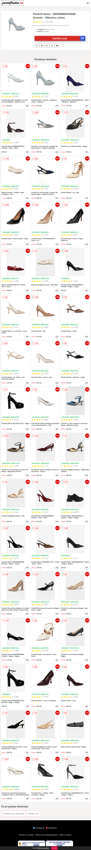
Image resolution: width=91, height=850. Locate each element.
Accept (54, 848)
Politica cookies (65, 835)
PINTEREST (51, 828)
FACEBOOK (38, 828)
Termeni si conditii (26, 835)
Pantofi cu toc (33, 813)
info (27, 105)
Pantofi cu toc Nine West (14, 813)
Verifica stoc (68, 38)
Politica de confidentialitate (46, 835)
